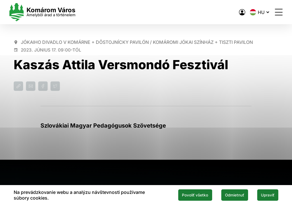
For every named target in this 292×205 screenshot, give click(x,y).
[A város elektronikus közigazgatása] (238, 12)
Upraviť (266, 194)
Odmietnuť (229, 194)
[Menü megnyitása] (274, 12)
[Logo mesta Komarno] (47, 12)
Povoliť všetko (186, 194)
